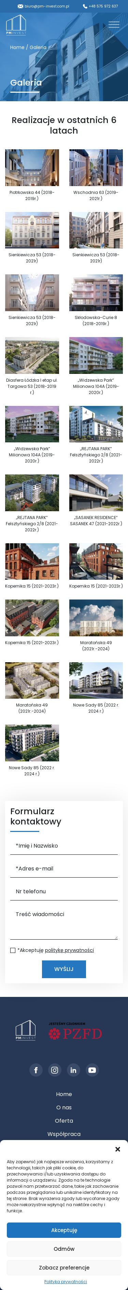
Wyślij (64, 969)
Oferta (64, 1121)
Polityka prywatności (65, 1282)
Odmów (64, 1249)
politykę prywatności (69, 950)
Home (64, 1094)
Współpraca (64, 1134)
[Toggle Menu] (114, 24)
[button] (117, 1148)
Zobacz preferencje (64, 1267)
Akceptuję (64, 1230)
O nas (64, 1107)
